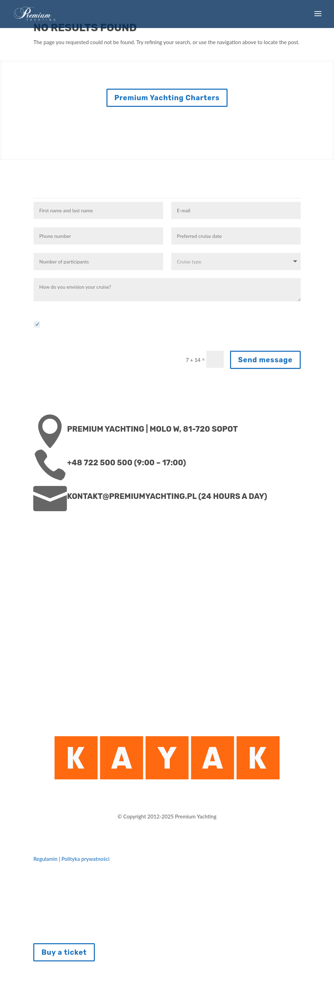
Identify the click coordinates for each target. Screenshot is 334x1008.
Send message (265, 360)
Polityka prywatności (85, 859)
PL (328, 1002)
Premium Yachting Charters (167, 98)
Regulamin (45, 859)
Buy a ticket (64, 952)
